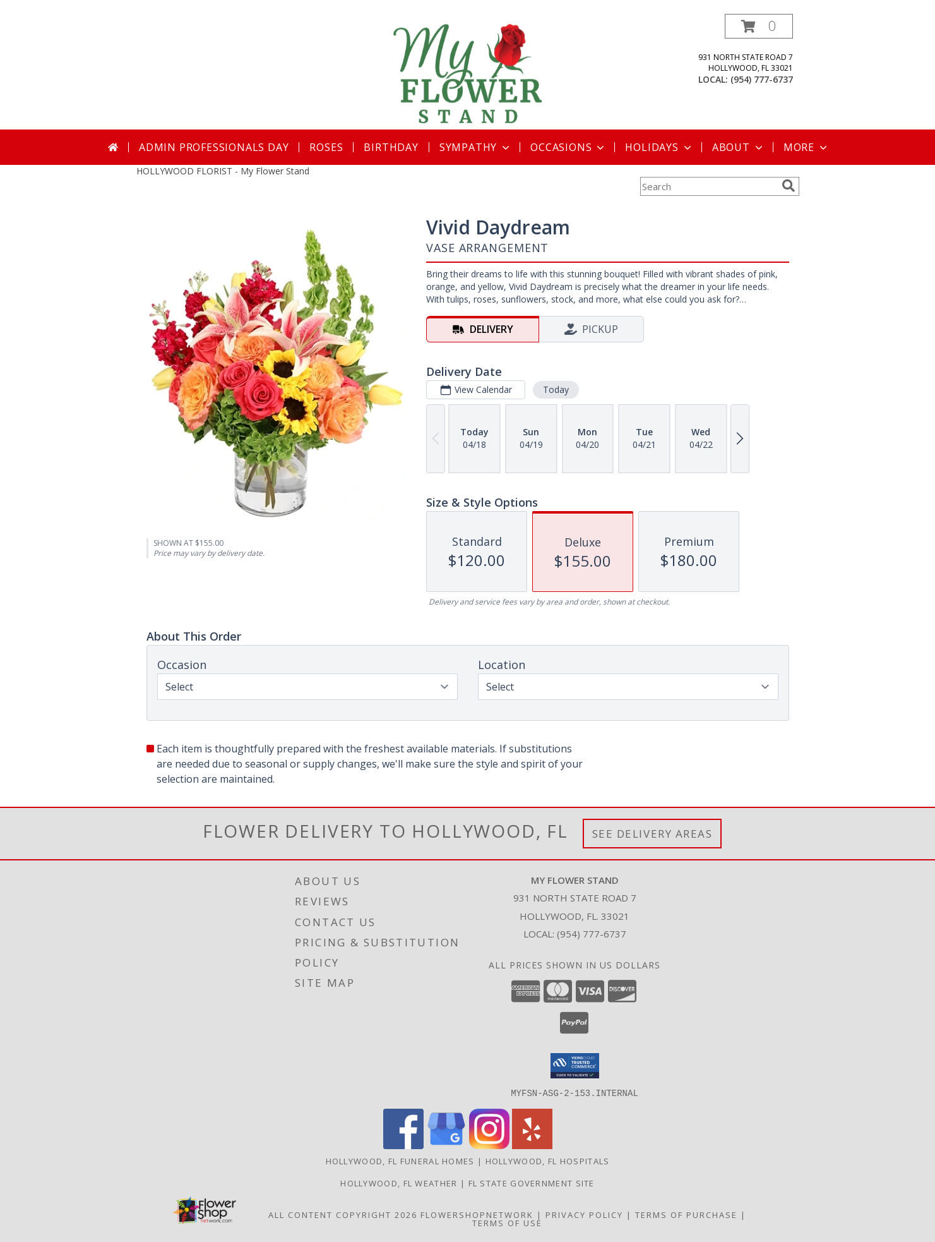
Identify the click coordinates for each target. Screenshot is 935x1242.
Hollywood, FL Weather (398, 1182)
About (738, 147)
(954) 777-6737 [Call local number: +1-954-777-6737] (761, 79)
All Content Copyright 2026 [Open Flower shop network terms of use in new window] (342, 1214)
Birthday (391, 147)
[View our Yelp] (532, 1145)
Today (555, 389)
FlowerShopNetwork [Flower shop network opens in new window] (476, 1214)
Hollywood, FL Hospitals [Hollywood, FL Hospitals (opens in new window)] (547, 1160)
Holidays (659, 147)
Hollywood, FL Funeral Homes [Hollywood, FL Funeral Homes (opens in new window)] (400, 1160)
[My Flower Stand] (467, 72)
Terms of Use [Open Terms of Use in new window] (507, 1222)
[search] (788, 186)
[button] (759, 26)
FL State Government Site (531, 1182)
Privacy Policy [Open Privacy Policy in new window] (584, 1214)
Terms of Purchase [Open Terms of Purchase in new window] (686, 1214)
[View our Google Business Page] (446, 1145)
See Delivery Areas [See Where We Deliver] (652, 833)
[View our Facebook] (403, 1145)
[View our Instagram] (489, 1145)
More (806, 147)
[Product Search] (708, 186)
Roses (326, 147)
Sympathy (475, 147)
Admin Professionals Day (214, 147)
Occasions (568, 147)
